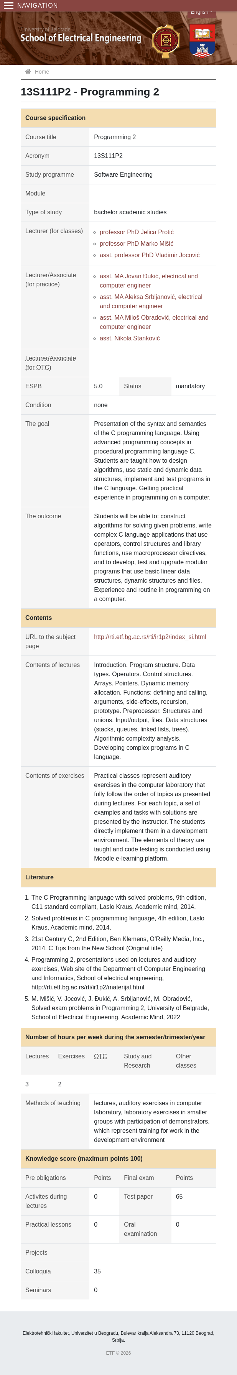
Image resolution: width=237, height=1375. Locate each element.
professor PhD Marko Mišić (136, 243)
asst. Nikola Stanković (130, 338)
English (200, 12)
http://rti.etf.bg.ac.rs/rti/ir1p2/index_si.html (150, 637)
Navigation (31, 5)
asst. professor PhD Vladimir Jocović (150, 255)
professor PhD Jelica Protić (137, 232)
